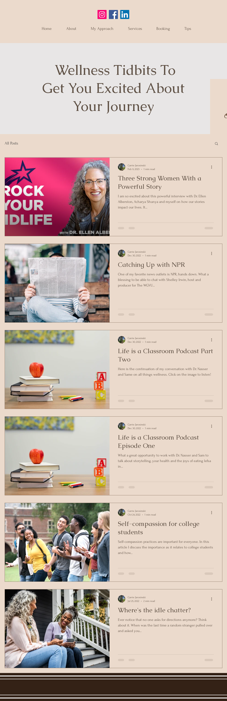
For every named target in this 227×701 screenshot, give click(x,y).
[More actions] (213, 167)
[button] (216, 143)
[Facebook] (113, 14)
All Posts (11, 143)
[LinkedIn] (124, 14)
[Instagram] (102, 14)
